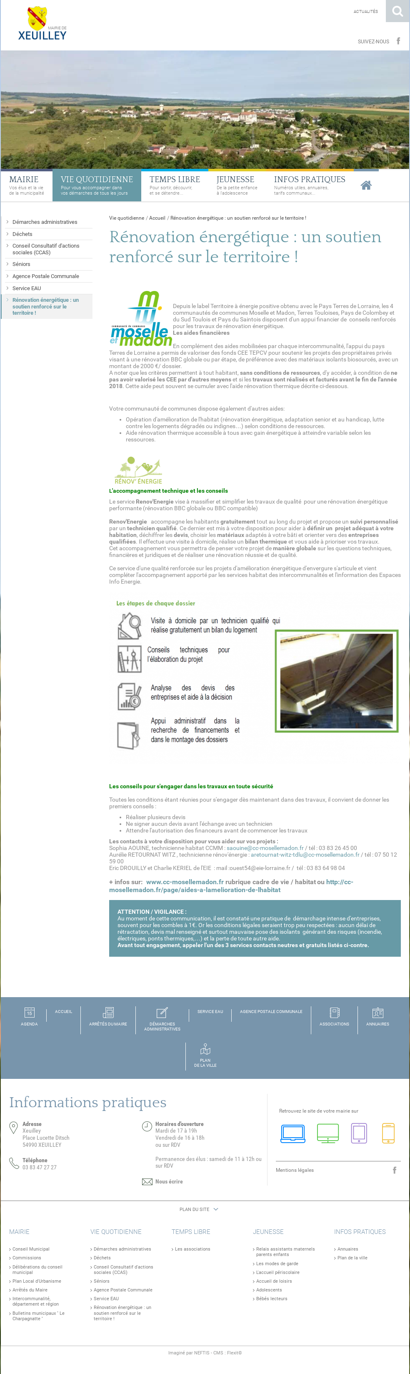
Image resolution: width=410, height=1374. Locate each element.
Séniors (102, 1281)
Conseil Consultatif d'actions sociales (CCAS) (123, 1269)
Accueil (157, 218)
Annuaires (348, 1249)
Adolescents (269, 1290)
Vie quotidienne (126, 218)
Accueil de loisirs (274, 1281)
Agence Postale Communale (123, 1290)
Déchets (102, 1258)
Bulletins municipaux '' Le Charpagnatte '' (38, 1316)
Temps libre (191, 1232)
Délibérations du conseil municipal (37, 1269)
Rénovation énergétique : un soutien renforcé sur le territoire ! (238, 218)
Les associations (192, 1249)
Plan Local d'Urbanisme (36, 1281)
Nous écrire (169, 1181)
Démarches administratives (122, 1249)
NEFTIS (202, 1353)
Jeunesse (268, 1232)
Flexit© (234, 1353)
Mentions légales (295, 1170)
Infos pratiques (360, 1232)
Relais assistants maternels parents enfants (285, 1251)
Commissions (26, 1258)
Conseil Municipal (31, 1249)
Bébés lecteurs (272, 1298)
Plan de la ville (353, 1258)
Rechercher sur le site (397, 11)
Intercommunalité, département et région (35, 1301)
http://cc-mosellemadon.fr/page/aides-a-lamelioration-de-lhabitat (231, 886)
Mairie (19, 1232)
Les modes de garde (277, 1263)
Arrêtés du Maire (30, 1290)
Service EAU (106, 1298)
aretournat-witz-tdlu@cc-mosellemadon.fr (305, 854)
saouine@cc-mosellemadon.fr (265, 848)
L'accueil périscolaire (278, 1272)
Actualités (366, 11)
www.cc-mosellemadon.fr (185, 882)
